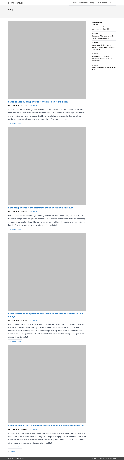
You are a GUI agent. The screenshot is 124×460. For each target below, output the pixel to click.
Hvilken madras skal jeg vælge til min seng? (104, 68)
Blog (92, 3)
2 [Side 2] (9, 452)
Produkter (83, 3)
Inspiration (33, 105)
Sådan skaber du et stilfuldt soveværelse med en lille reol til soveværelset (102, 58)
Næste (13, 452)
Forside (74, 3)
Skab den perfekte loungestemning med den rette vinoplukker (103, 37)
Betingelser (113, 458)
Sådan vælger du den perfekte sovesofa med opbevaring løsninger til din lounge (103, 47)
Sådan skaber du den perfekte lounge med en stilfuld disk (101, 28)
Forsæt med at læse (15, 123)
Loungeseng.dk (15, 2)
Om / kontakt (102, 3)
